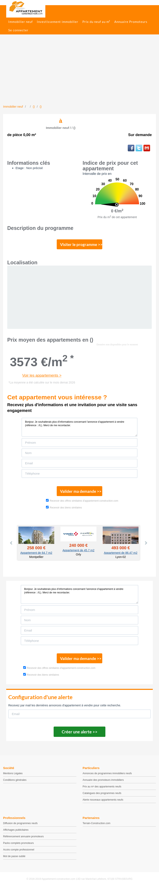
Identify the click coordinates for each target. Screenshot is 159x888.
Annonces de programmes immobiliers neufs (107, 773)
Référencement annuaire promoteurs (23, 836)
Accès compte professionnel (18, 849)
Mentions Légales (13, 773)
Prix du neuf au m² (96, 22)
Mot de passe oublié (14, 856)
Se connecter (18, 30)
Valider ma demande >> (80, 491)
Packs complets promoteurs (18, 843)
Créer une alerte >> (80, 731)
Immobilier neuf (20, 22)
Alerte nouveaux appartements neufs (103, 799)
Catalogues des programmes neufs (102, 793)
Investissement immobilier (57, 22)
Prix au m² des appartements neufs (102, 786)
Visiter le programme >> (81, 244)
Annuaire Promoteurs (130, 22)
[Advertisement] (79, 73)
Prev (11, 543)
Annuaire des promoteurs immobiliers (103, 780)
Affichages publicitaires (16, 829)
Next (145, 543)
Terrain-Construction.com (96, 823)
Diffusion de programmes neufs (20, 823)
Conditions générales (14, 780)
